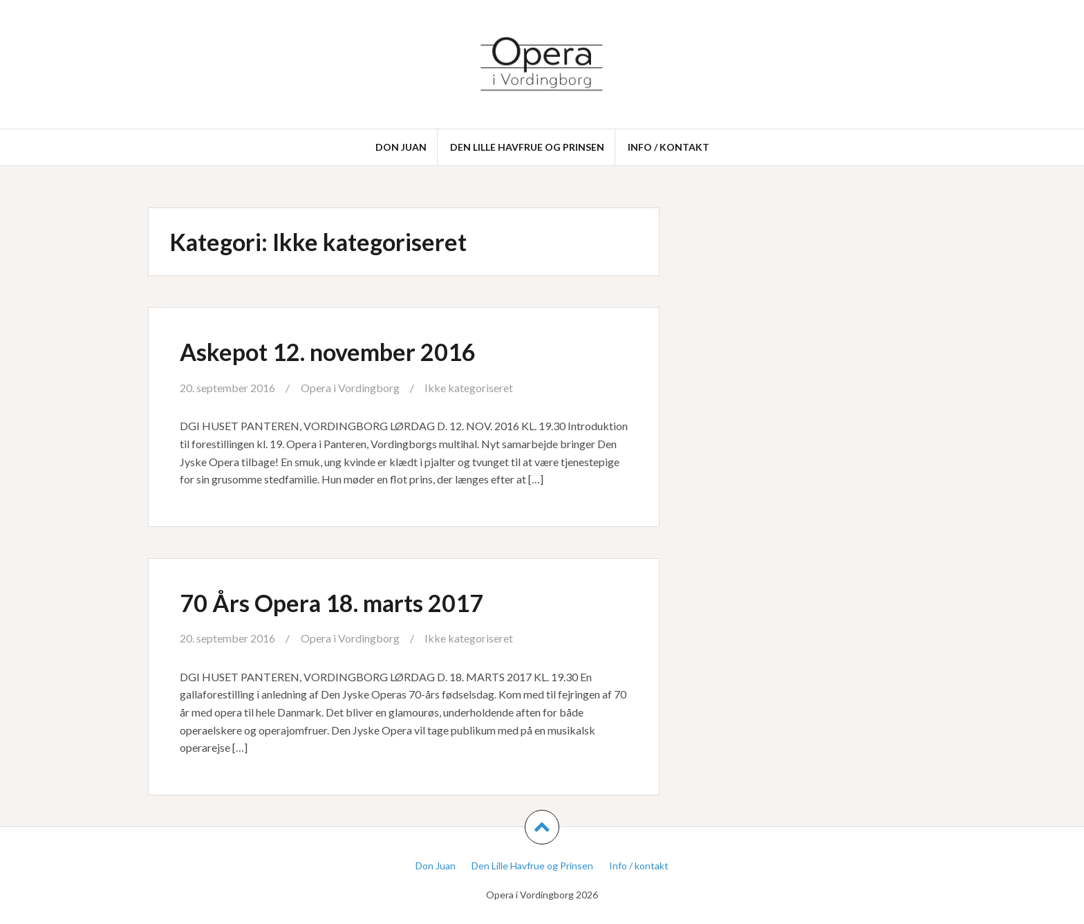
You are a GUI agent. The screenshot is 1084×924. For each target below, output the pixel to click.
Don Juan (401, 147)
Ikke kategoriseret (468, 387)
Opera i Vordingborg (350, 387)
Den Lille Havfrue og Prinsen (527, 147)
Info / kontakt (668, 147)
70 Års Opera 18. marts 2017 (331, 603)
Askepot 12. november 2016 (328, 352)
